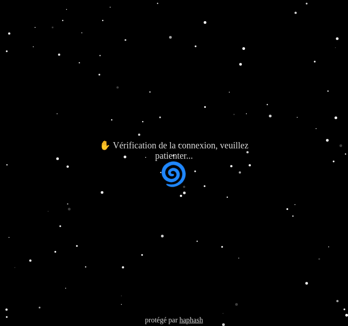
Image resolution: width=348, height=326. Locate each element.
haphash (191, 320)
